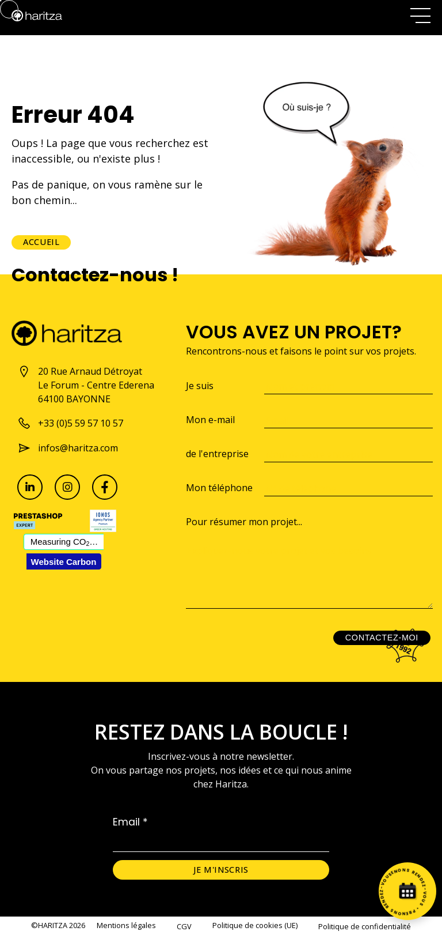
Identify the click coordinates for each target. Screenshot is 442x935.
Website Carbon (64, 562)
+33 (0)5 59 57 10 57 (70, 423)
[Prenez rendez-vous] (407, 891)
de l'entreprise (217, 453)
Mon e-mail (210, 419)
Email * (130, 822)
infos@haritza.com (67, 448)
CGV (184, 926)
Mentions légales (126, 925)
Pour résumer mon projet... (244, 521)
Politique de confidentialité (364, 926)
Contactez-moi (381, 637)
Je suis (200, 385)
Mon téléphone (219, 487)
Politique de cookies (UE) (255, 925)
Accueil (41, 241)
